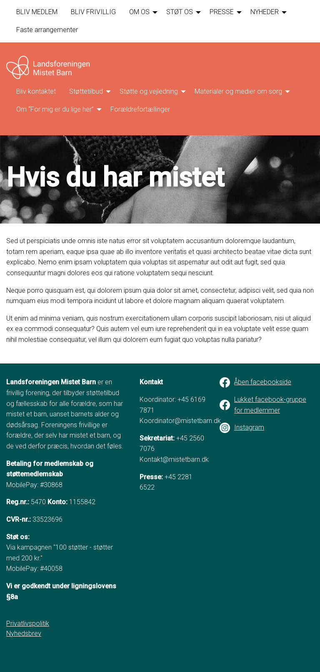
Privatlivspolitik (27, 623)
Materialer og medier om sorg (238, 91)
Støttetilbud (86, 91)
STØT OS (179, 12)
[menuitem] (37, 12)
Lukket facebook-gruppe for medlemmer (270, 405)
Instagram (249, 427)
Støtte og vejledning (149, 91)
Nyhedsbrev (23, 633)
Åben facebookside (262, 382)
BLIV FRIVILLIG (93, 12)
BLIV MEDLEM (37, 12)
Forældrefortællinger (140, 109)
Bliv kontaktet (36, 91)
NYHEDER (264, 12)
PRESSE (222, 12)
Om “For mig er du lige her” (55, 109)
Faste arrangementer (47, 30)
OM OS (139, 12)
